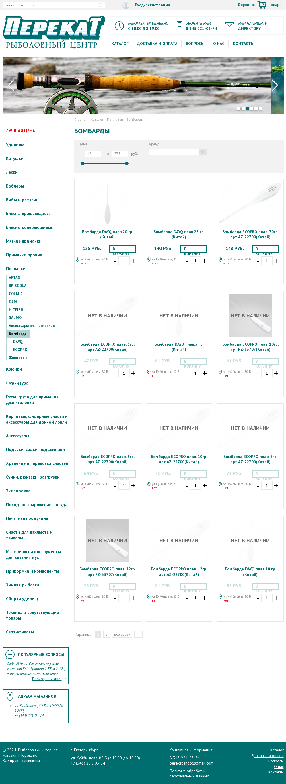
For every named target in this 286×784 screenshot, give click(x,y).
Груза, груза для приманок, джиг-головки (32, 399)
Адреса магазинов (37, 696)
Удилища (15, 144)
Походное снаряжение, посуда (36, 504)
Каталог (120, 43)
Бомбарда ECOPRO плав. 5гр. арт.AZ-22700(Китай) (108, 459)
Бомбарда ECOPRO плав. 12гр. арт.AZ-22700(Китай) (179, 571)
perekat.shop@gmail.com (191, 763)
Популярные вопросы (41, 654)
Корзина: (261, 5)
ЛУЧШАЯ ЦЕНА (20, 131)
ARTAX (14, 277)
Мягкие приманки (24, 241)
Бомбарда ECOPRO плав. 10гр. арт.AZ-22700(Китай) (179, 459)
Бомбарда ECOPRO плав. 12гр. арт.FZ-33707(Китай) (107, 571)
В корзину (121, 250)
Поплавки (16, 268)
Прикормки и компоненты (32, 571)
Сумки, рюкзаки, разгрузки (33, 477)
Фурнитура (17, 383)
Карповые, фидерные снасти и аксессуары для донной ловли (37, 419)
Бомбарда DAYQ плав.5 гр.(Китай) (179, 347)
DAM (13, 301)
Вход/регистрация (146, 5)
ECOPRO (20, 349)
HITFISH (16, 309)
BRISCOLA (17, 285)
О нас (218, 43)
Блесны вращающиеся (28, 213)
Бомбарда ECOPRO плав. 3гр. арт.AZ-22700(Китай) (108, 347)
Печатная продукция (27, 518)
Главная (80, 119)
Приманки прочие (24, 255)
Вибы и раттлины (24, 199)
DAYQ (18, 341)
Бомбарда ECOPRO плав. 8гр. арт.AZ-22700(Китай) (250, 459)
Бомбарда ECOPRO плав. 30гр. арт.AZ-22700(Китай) (250, 234)
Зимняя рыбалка (22, 585)
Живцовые (18, 357)
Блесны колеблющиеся (29, 227)
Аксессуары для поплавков (32, 325)
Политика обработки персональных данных (189, 773)
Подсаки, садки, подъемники (35, 449)
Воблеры (15, 186)
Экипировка (18, 491)
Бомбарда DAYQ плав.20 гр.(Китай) (107, 234)
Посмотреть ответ (47, 678)
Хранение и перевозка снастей (37, 463)
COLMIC (16, 293)
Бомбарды (18, 333)
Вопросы (195, 43)
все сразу (122, 634)
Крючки (14, 369)
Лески (12, 172)
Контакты (243, 43)
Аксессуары (17, 435)
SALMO (15, 317)
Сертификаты (20, 632)
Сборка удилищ (22, 598)
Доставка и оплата (157, 43)
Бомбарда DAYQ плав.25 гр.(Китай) (179, 234)
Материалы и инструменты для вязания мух (33, 554)
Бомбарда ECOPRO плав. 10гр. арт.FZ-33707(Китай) (250, 347)
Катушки (15, 158)
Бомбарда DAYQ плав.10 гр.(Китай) (250, 571)
